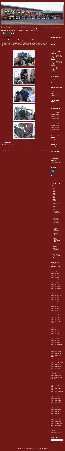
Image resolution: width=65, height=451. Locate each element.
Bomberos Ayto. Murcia (55, 312)
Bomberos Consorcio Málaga (56, 402)
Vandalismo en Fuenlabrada (55, 219)
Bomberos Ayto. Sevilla (55, 331)
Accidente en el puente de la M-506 (56, 249)
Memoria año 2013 (54, 95)
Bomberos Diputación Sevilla (56, 419)
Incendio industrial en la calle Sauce (56, 255)
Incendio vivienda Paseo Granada (59, 62)
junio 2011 (55, 209)
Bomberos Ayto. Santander (55, 327)
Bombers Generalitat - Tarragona (56, 430)
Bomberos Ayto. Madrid (55, 306)
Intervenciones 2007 (54, 112)
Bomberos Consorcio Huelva (56, 393)
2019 (53, 187)
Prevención (53, 146)
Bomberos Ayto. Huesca (55, 299)
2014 (53, 194)
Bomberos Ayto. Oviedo (55, 317)
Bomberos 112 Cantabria (55, 271)
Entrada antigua (43, 150)
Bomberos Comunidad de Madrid (56, 349)
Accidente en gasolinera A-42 (56, 247)
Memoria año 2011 (54, 91)
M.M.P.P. (52, 39)
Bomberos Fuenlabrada (56, 175)
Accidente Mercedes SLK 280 (56, 213)
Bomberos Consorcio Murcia (56, 400)
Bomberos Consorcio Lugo (55, 398)
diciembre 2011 (55, 200)
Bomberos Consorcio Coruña (56, 364)
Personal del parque (54, 139)
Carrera (52, 79)
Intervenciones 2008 (54, 114)
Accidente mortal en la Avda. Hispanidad (56, 243)
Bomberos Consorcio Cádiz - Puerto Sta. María (56, 373)
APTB (52, 268)
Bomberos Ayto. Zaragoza (55, 342)
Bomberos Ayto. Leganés (55, 301)
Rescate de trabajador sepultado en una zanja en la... (56, 240)
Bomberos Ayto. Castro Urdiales (56, 288)
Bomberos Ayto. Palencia (55, 319)
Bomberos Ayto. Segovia (55, 329)
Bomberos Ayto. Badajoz (55, 279)
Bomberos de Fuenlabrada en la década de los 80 (56, 225)
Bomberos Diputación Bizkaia (56, 417)
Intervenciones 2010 (54, 118)
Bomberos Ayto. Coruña (55, 290)
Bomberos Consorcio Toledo (56, 405)
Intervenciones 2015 (54, 127)
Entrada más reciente (7, 150)
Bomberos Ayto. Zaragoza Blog (56, 344)
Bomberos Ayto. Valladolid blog (56, 338)
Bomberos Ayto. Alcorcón (55, 275)
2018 (53, 188)
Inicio (25, 150)
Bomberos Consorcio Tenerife (56, 404)
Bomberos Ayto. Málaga (55, 314)
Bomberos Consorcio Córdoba (56, 375)
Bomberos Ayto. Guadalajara (56, 295)
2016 (53, 191)
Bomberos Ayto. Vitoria (55, 340)
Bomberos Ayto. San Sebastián (56, 325)
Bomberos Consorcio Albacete (56, 351)
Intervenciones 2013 (54, 123)
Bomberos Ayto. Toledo (55, 333)
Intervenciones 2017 (54, 131)
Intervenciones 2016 (54, 129)
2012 (53, 197)
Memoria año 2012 (54, 93)
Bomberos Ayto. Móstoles (55, 315)
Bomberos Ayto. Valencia (55, 335)
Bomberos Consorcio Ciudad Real (57, 362)
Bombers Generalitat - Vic (55, 432)
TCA (51, 82)
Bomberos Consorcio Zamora (56, 411)
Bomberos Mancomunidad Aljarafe (57, 423)
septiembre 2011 (56, 205)
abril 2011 (55, 257)
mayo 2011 (55, 211)
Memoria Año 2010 (54, 89)
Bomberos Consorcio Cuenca (56, 366)
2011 (53, 199)
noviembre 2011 (56, 202)
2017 (53, 190)
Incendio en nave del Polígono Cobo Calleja (56, 233)
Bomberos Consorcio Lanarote (56, 396)
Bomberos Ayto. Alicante (55, 277)
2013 (53, 196)
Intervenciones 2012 (54, 121)
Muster (52, 80)
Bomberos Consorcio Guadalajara (57, 391)
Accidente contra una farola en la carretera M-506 (56, 216)
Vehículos (52, 103)
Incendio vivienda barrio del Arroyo (59, 56)
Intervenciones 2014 (54, 125)
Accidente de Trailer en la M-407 (56, 236)
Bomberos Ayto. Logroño (55, 304)
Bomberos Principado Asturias (56, 425)
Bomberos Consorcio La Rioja (56, 394)
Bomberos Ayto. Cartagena (55, 284)
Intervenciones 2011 (54, 120)
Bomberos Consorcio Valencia (56, 407)
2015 (53, 193)
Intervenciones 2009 (54, 116)
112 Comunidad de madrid (55, 266)
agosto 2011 (55, 206)
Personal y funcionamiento (56, 252)
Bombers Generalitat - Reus (56, 428)
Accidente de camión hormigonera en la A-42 (56, 230)
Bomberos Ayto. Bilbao (55, 282)
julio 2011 (55, 208)
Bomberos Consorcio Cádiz (55, 368)
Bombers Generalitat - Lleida (56, 427)
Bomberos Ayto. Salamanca (55, 324)
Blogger (48, 448)
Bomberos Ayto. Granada (55, 293)
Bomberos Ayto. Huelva (55, 297)
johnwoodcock (36, 448)
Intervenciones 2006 (10, 144)
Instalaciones (53, 153)
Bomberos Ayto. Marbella (55, 308)
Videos (52, 46)
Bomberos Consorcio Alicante (56, 353)
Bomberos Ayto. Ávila (54, 346)
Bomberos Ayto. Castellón (55, 286)
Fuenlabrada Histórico (54, 162)
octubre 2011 (55, 203)
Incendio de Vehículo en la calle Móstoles (56, 221)
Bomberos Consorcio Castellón (56, 360)
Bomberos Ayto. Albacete (55, 273)
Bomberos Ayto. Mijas (54, 310)
